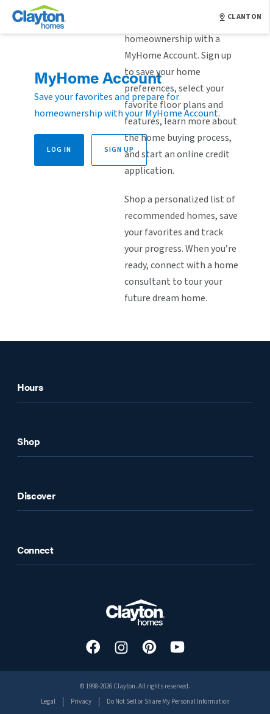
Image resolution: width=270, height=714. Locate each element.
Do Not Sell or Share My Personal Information (168, 701)
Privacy (81, 701)
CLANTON (240, 17)
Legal (48, 701)
